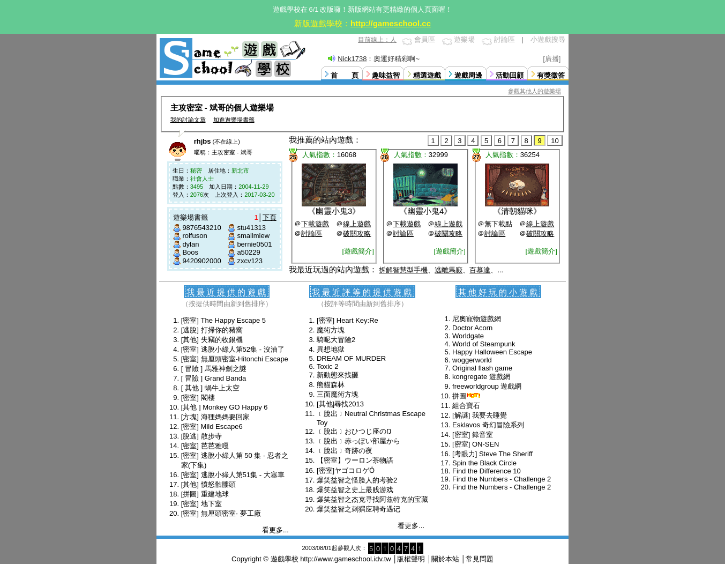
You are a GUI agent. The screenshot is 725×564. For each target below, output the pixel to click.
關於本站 (445, 559)
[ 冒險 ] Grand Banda (213, 378)
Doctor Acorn (472, 328)
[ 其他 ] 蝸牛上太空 (210, 388)
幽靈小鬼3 (334, 211)
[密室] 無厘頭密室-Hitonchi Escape (234, 359)
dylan (190, 244)
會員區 (424, 39)
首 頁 (344, 75)
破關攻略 (357, 233)
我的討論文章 (188, 119)
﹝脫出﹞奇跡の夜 (344, 451)
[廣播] (551, 59)
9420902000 (201, 261)
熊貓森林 (331, 385)
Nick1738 (352, 59)
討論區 (504, 39)
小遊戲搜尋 (547, 39)
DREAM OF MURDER (351, 358)
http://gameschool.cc (390, 23)
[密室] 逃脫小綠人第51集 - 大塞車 (233, 475)
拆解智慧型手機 (403, 270)
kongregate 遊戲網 (481, 377)
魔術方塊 (331, 330)
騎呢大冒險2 (336, 340)
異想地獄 (331, 349)
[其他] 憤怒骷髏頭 (208, 484)
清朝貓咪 (517, 211)
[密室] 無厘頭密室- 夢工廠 (221, 513)
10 (554, 141)
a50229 (248, 252)
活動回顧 (510, 75)
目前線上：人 (377, 39)
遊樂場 (464, 39)
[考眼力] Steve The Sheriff (492, 454)
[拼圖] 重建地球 (205, 494)
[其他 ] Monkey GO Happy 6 (224, 407)
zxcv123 (250, 261)
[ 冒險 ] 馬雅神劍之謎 (213, 369)
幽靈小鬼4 (425, 211)
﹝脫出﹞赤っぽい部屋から (358, 441)
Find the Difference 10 (486, 471)
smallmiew (253, 236)
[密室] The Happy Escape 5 (223, 320)
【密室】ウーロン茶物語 (355, 460)
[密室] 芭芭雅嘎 (205, 446)
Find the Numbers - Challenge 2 (501, 479)
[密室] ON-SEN (475, 444)
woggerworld (472, 360)
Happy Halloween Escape (492, 352)
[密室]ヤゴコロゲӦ (346, 470)
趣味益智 (386, 75)
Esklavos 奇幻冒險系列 (488, 425)
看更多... (275, 530)
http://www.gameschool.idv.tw (345, 559)
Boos (190, 252)
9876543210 (201, 228)
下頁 (269, 217)
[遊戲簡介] (358, 251)
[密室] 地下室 (201, 504)
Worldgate (468, 336)
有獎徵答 (551, 75)
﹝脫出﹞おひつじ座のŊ (354, 431)
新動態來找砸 (337, 375)
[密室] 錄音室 (472, 435)
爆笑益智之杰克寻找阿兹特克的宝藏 (372, 499)
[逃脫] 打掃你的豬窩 (212, 330)
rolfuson (194, 236)
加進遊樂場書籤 (234, 119)
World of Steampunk (483, 344)
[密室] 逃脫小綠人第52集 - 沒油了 (233, 349)
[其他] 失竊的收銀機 (212, 340)
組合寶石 (466, 406)
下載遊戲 (315, 224)
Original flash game (482, 368)
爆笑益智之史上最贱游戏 (355, 490)
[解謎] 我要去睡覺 (479, 415)
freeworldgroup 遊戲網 (486, 386)
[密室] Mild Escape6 (212, 426)
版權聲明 (411, 559)
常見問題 (480, 559)
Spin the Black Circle (484, 463)
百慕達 (479, 270)
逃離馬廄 (448, 270)
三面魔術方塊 (337, 394)
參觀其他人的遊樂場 (534, 91)
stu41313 (251, 228)
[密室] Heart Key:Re (347, 320)
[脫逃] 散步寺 (201, 436)
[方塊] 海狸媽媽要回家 (215, 417)
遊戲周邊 (468, 75)
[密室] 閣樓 (198, 398)
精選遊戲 (427, 75)
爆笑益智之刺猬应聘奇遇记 (358, 509)
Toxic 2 (327, 366)
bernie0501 (254, 244)
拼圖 (459, 396)
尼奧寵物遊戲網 (476, 319)
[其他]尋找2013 (340, 404)
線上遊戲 (357, 224)
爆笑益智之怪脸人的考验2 (357, 480)
